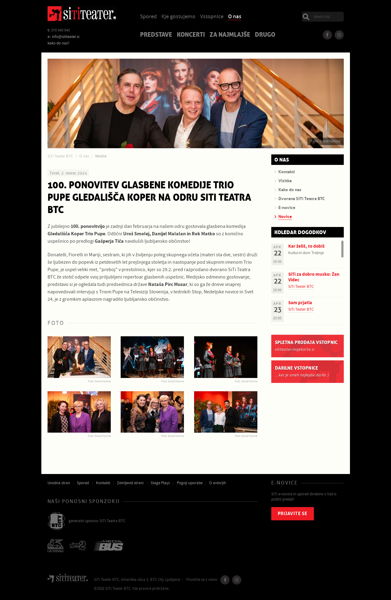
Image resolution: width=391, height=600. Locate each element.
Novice (100, 156)
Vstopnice (211, 17)
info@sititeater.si (65, 36)
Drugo (265, 35)
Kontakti (103, 482)
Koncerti (191, 35)
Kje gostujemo (178, 17)
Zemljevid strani (130, 482)
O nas (234, 17)
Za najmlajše (230, 35)
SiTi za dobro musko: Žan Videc (313, 277)
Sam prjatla (300, 303)
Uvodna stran (59, 482)
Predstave (156, 35)
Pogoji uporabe (189, 482)
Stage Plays (160, 482)
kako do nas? (58, 43)
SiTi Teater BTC (60, 156)
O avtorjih (217, 482)
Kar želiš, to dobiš (306, 246)
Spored (148, 17)
